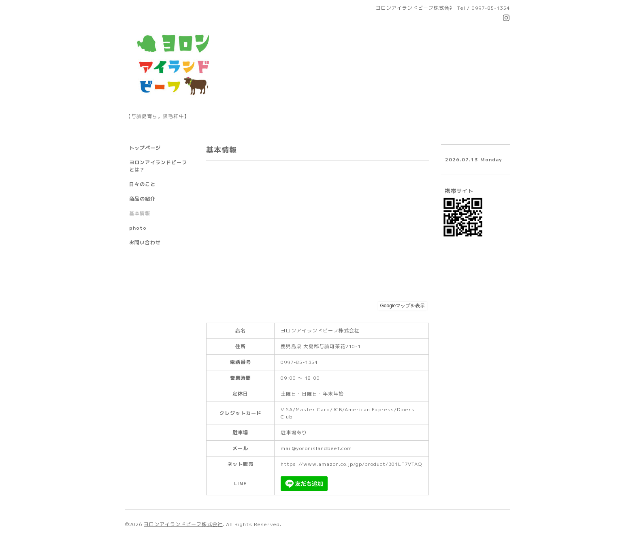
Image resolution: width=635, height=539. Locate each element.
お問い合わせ (145, 242)
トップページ (145, 147)
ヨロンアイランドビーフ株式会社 (183, 524)
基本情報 (139, 213)
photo (138, 227)
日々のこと (142, 184)
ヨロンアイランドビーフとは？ (158, 166)
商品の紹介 (142, 198)
